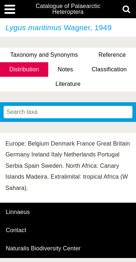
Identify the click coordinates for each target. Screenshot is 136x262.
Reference (111, 55)
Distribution (24, 69)
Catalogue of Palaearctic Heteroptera (68, 9)
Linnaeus (18, 212)
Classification (109, 69)
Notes (65, 69)
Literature (68, 84)
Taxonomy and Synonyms (44, 55)
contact (16, 230)
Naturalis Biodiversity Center (43, 248)
